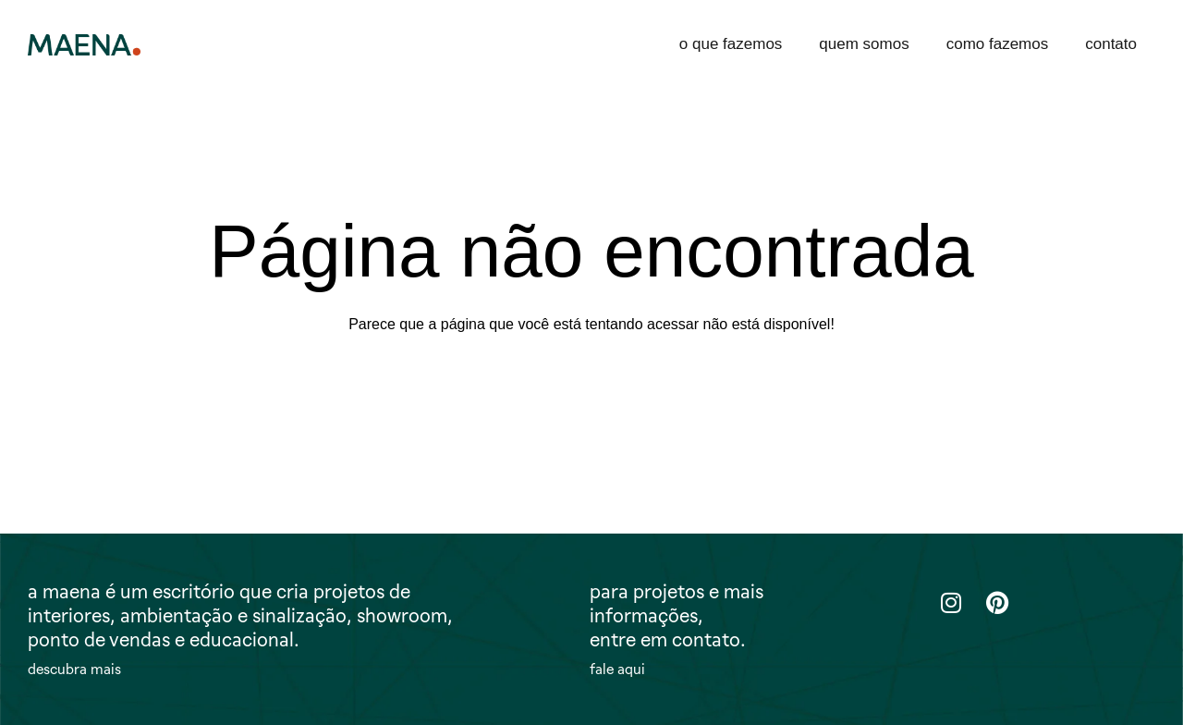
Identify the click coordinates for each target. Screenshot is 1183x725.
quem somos (864, 44)
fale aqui (617, 669)
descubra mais (74, 669)
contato (1111, 44)
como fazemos (997, 44)
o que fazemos (731, 44)
